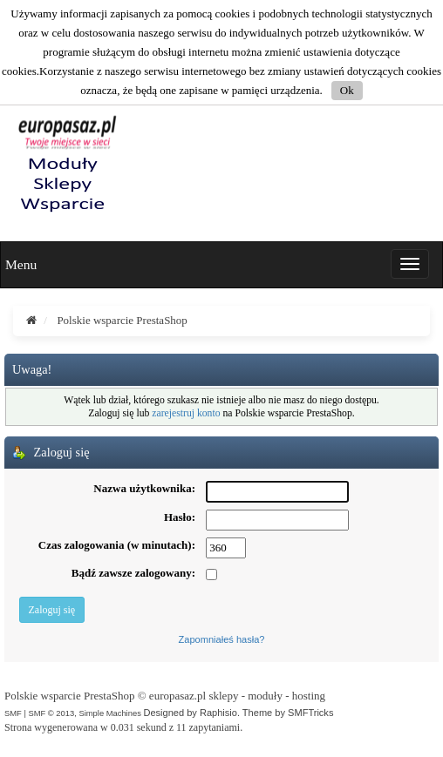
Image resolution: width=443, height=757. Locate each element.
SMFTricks (310, 712)
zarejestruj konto (186, 413)
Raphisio (218, 712)
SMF (13, 713)
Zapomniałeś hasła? (222, 639)
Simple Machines (109, 713)
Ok (347, 90)
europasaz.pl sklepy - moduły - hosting (237, 695)
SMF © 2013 (51, 713)
